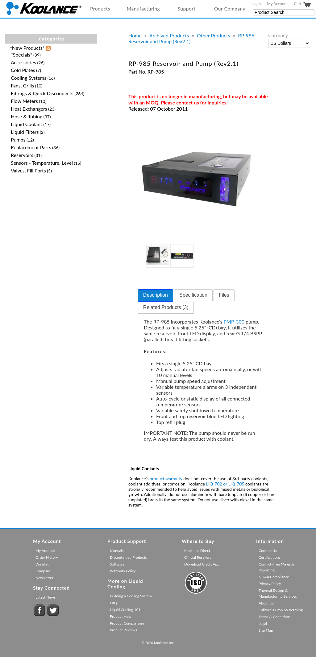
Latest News (45, 597)
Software (117, 564)
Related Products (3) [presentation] (166, 307)
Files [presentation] (224, 295)
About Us (266, 603)
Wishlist (41, 564)
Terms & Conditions (274, 616)
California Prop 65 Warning (281, 610)
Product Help (120, 616)
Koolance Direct (197, 550)
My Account (277, 3)
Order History (46, 557)
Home (135, 35)
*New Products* (27, 48)
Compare (42, 571)
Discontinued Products (128, 557)
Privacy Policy (270, 583)
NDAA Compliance (274, 576)
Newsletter (44, 577)
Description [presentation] (155, 295)
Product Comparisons (127, 623)
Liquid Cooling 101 (125, 609)
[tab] (155, 295)
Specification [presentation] (193, 295)
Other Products (213, 35)
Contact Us (267, 550)
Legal (263, 623)
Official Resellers (197, 557)
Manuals (116, 550)
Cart (302, 4)
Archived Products (169, 35)
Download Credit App (201, 564)
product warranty (166, 478)
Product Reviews (123, 630)
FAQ (113, 602)
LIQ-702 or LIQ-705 (225, 483)
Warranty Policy (123, 571)
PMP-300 (234, 321)
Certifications (270, 557)
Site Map (266, 630)
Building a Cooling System (131, 596)
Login (256, 3)
